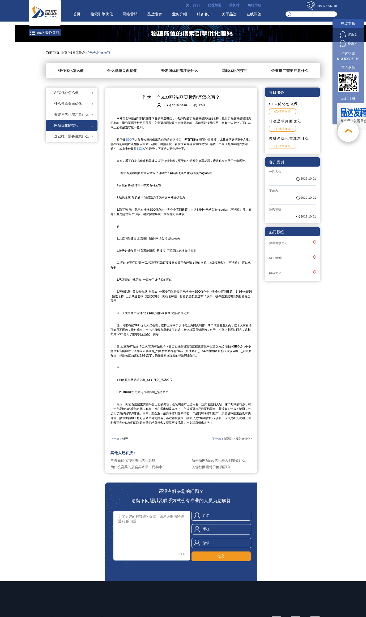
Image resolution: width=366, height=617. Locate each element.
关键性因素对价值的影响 (211, 467)
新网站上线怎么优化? (238, 438)
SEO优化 (275, 257)
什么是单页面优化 (122, 70)
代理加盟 (215, 5)
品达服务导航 (44, 32)
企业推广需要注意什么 (289, 70)
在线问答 (253, 14)
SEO (128, 139)
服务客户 (204, 14)
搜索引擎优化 (102, 14)
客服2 (348, 43)
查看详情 (282, 111)
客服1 (348, 34)
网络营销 (130, 14)
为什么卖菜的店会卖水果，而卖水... (137, 467)
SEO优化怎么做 (71, 70)
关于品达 (229, 14)
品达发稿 (154, 14)
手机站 (234, 5)
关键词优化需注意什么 (179, 70)
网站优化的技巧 (100, 52)
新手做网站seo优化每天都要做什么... (220, 460)
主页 (64, 52)
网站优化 (275, 273)
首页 (76, 14)
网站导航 (254, 5)
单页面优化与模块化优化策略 (132, 460)
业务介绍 (179, 14)
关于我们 (193, 5)
